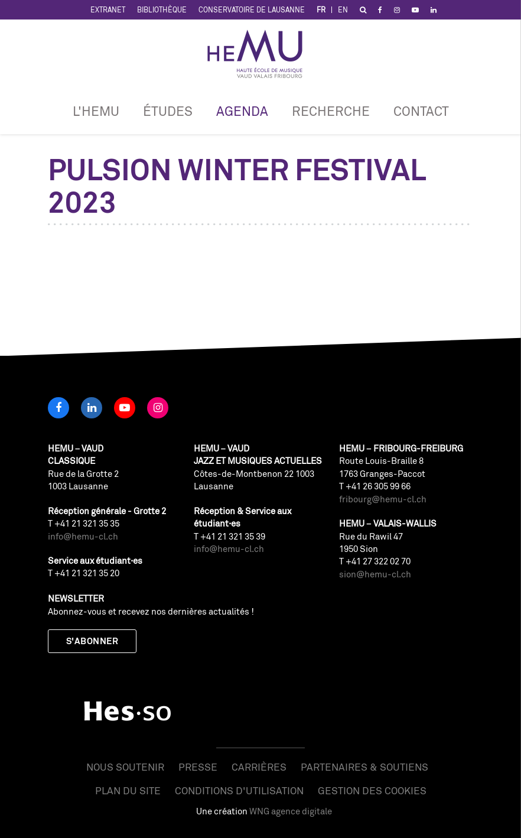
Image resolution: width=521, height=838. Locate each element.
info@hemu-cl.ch (83, 536)
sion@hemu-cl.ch (375, 574)
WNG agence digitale (290, 811)
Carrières (259, 767)
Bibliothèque (162, 9)
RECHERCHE (331, 111)
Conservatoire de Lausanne (251, 9)
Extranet (107, 9)
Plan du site (128, 790)
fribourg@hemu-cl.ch (382, 499)
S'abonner (92, 641)
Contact (421, 111)
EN (343, 10)
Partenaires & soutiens (364, 767)
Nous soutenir (125, 767)
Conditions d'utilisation (239, 790)
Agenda (242, 111)
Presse (197, 767)
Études (168, 111)
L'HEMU (96, 111)
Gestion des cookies (372, 790)
